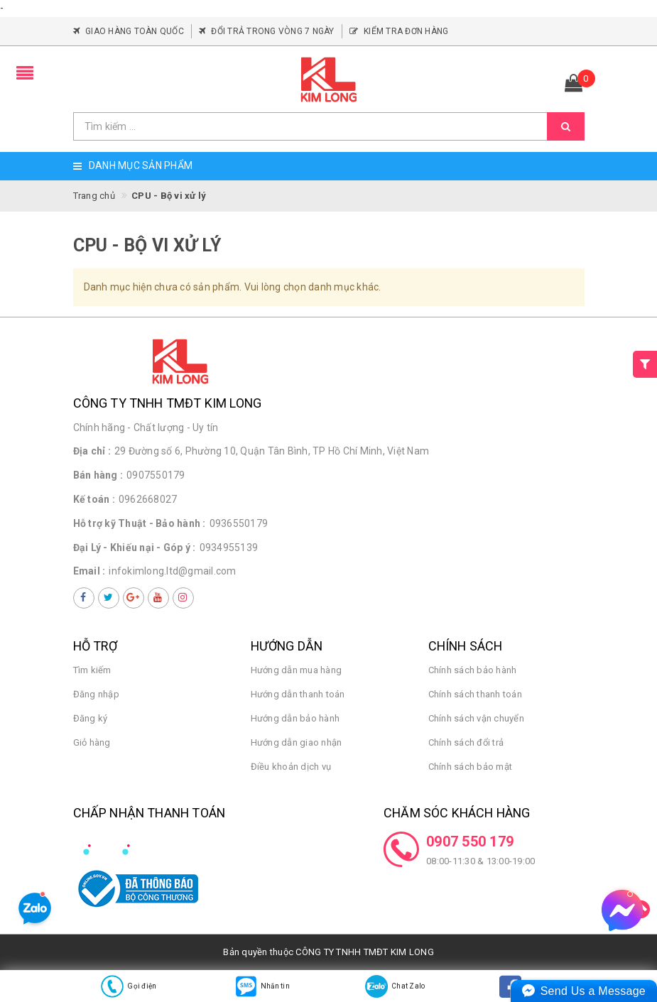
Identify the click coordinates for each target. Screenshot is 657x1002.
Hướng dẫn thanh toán (298, 694)
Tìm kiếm (92, 670)
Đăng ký (90, 718)
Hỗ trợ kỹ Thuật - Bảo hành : (139, 523)
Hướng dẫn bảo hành (295, 718)
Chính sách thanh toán (475, 694)
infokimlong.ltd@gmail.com (172, 571)
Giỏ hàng (92, 742)
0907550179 (155, 475)
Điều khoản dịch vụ (291, 766)
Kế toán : (94, 499)
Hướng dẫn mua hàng (296, 670)
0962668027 (148, 499)
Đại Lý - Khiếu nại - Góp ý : (134, 547)
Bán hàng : (98, 475)
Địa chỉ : (92, 451)
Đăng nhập (96, 694)
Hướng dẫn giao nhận (296, 742)
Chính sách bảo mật (470, 766)
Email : (89, 571)
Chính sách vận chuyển (476, 718)
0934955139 (229, 547)
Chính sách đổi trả (466, 742)
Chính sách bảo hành (472, 670)
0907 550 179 (470, 841)
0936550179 (239, 523)
